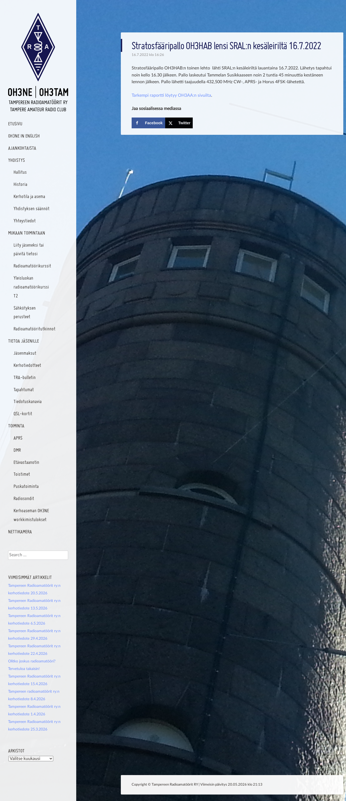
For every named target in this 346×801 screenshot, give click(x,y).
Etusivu (15, 123)
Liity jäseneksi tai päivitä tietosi (29, 249)
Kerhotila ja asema (29, 196)
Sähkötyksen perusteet (25, 312)
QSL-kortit (23, 413)
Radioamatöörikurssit (32, 266)
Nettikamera (20, 531)
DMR (17, 450)
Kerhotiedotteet (27, 365)
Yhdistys (16, 160)
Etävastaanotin (26, 462)
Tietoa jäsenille (23, 341)
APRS (18, 438)
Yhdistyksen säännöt (31, 208)
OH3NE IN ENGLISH (24, 136)
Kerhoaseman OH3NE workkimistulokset (31, 515)
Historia (20, 184)
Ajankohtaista (22, 148)
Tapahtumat (24, 389)
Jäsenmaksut (25, 353)
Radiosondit (24, 498)
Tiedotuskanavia (28, 401)
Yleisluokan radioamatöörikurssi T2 (31, 287)
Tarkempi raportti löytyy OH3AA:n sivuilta (171, 95)
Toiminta (16, 425)
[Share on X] (179, 123)
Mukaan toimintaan (26, 233)
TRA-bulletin (25, 377)
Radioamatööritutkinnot (34, 328)
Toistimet (22, 474)
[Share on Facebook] (148, 123)
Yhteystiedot (25, 220)
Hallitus (20, 172)
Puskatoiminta (26, 486)
